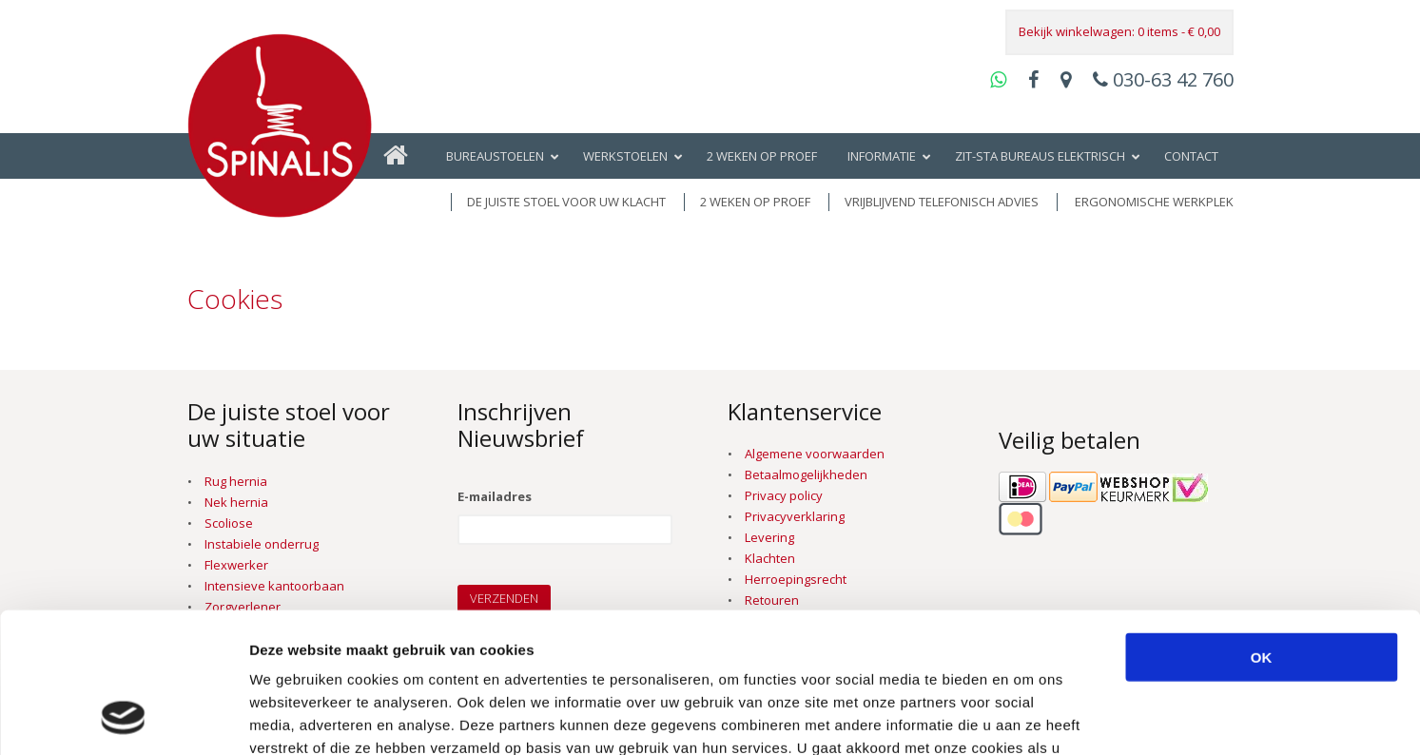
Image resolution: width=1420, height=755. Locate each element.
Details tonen (1027, 717)
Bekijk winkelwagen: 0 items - (1119, 31)
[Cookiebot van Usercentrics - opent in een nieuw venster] (123, 718)
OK (1262, 527)
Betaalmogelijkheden (806, 474)
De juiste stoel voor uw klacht (566, 201)
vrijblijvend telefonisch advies (942, 201)
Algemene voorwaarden (815, 453)
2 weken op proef (755, 201)
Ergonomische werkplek (1154, 201)
